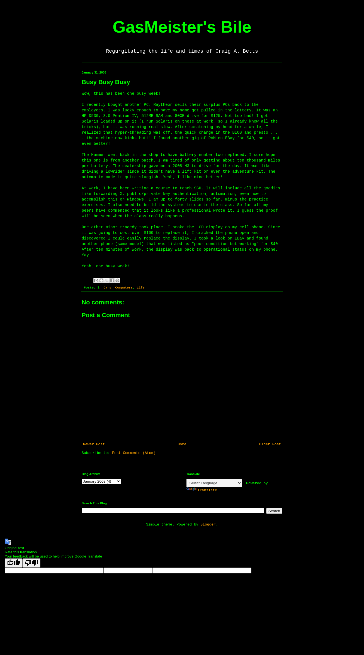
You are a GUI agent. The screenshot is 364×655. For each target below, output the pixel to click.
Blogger (208, 524)
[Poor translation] (31, 563)
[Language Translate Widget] (214, 483)
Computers (124, 288)
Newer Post (94, 444)
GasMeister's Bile (182, 27)
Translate (201, 490)
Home (182, 444)
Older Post (270, 444)
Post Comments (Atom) (134, 453)
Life (140, 288)
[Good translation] (14, 563)
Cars (107, 288)
